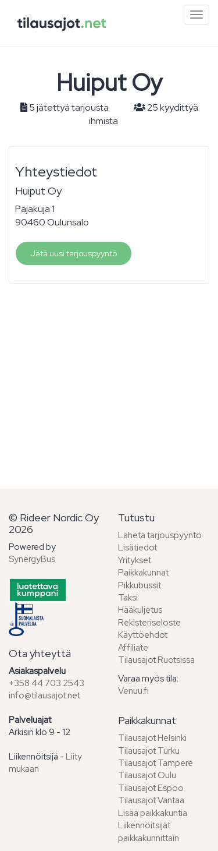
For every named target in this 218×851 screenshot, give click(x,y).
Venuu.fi (133, 691)
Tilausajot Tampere (155, 763)
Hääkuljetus (140, 610)
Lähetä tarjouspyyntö (160, 535)
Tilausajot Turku (149, 751)
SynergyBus (32, 559)
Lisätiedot (137, 547)
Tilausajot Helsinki (152, 738)
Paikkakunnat (143, 572)
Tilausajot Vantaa (151, 800)
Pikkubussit (139, 585)
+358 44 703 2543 (46, 683)
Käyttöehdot (142, 635)
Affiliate (133, 648)
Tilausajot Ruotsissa (156, 660)
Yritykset (134, 560)
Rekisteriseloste (149, 622)
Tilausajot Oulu (147, 775)
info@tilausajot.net (44, 695)
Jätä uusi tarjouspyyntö (73, 253)
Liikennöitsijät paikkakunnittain (148, 831)
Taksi (128, 597)
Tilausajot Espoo (151, 788)
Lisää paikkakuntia (152, 813)
